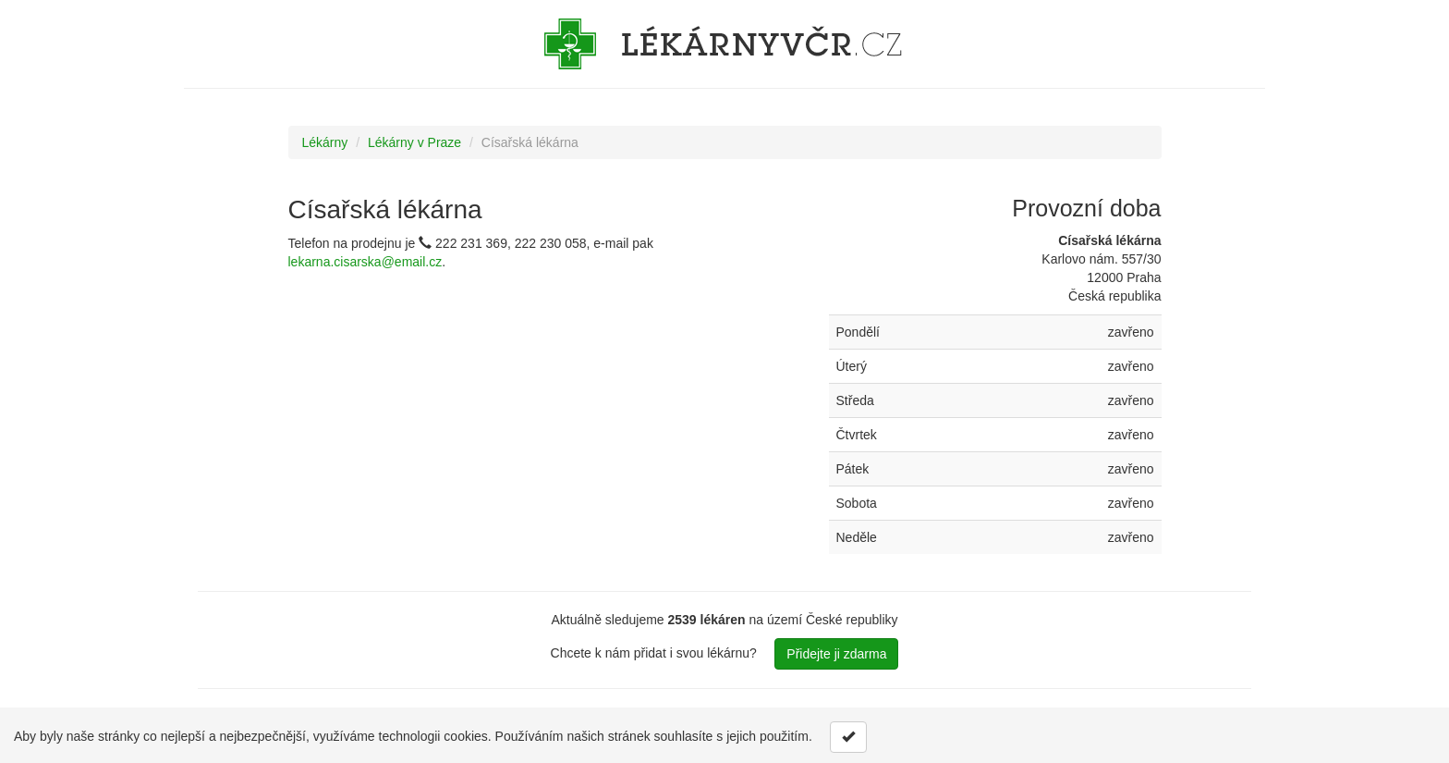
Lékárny (325, 142)
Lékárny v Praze (414, 142)
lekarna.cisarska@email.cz (365, 261)
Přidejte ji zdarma (836, 653)
